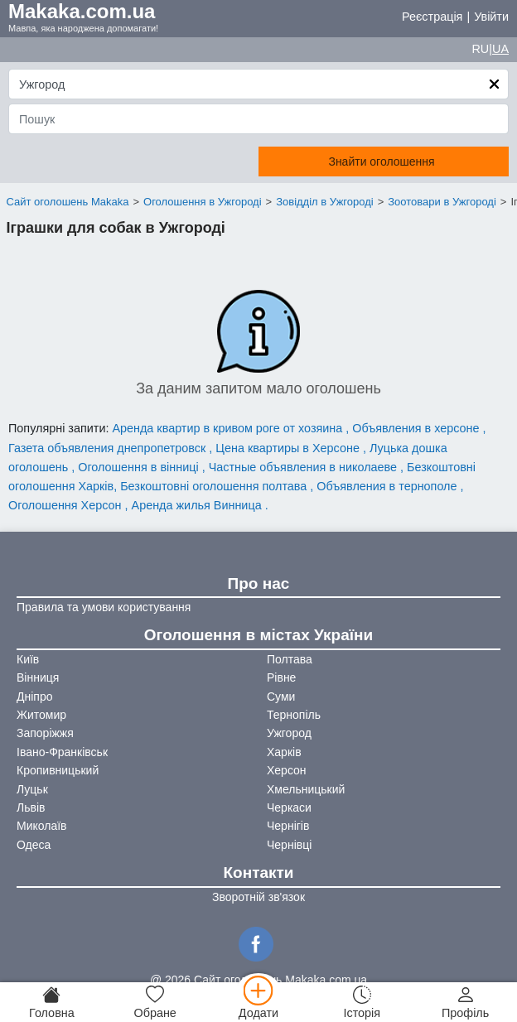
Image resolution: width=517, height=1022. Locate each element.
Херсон (287, 770)
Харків (284, 752)
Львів (31, 807)
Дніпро (34, 696)
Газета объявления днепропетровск (108, 448)
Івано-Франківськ (62, 752)
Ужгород (289, 733)
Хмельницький (306, 789)
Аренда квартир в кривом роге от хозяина (228, 428)
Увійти (491, 16)
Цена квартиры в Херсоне (289, 448)
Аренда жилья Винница (198, 505)
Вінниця (38, 677)
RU (480, 48)
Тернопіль (294, 714)
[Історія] (361, 1002)
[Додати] (259, 1002)
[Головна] (52, 1002)
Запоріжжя (45, 733)
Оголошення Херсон (66, 505)
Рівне (281, 677)
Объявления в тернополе (388, 486)
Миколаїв (42, 825)
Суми (281, 696)
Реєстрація (432, 16)
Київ (28, 659)
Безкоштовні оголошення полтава (215, 486)
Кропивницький (58, 770)
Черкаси (289, 807)
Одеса (34, 844)
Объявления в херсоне (417, 428)
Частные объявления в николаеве (304, 467)
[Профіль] (465, 1002)
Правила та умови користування (104, 607)
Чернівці (289, 844)
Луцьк (32, 789)
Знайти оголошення (381, 161)
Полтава (289, 659)
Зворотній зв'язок (258, 897)
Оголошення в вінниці (139, 467)
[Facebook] (258, 942)
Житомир (41, 714)
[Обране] (155, 1002)
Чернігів (288, 825)
